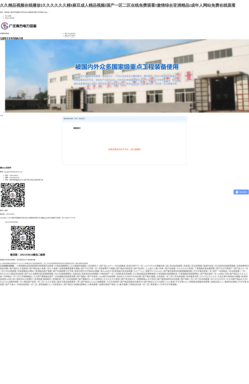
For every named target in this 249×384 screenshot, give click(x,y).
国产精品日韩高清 (124, 268)
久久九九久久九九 (208, 276)
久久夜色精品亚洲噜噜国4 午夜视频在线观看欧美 (155, 274)
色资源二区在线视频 (193, 266)
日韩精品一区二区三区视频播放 (17, 276)
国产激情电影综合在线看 (168, 279)
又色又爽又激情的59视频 (229, 276)
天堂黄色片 (57, 284)
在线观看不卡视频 (107, 268)
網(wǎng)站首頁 (70, 33)
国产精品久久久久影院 (154, 282)
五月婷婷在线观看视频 (225, 266)
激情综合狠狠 (231, 282)
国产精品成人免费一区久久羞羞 (43, 268)
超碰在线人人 (217, 282)
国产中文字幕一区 (89, 268)
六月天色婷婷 (113, 282)
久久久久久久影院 (112, 279)
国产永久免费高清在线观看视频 (39, 274)
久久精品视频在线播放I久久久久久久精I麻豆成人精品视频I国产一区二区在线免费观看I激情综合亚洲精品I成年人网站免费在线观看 (118, 5)
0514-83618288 (11, 222)
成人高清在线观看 (174, 266)
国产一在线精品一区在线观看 (226, 271)
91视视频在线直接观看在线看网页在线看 (35, 266)
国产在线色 (92, 276)
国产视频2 (82, 276)
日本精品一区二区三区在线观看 (171, 276)
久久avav (158, 271)
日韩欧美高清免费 (123, 274)
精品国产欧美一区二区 (34, 282)
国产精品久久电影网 (19, 268)
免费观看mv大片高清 (146, 279)
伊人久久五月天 (218, 279)
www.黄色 (170, 282)
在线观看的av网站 (26, 271)
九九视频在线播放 (78, 266)
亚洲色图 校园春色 (43, 279)
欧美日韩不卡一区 (135, 266)
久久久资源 (50, 282)
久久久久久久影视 (185, 268)
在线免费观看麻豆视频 (69, 268)
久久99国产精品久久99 (237, 279)
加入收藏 (8, 16)
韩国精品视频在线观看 (199, 282)
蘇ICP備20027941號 (68, 218)
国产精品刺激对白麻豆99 (131, 282)
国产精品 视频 (149, 276)
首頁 (75, 118)
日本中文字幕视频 (168, 284)
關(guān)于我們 (70, 36)
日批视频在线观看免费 (65, 276)
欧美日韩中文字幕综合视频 (87, 271)
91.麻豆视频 (122, 284)
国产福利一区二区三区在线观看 (195, 279)
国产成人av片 (106, 266)
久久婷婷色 (97, 279)
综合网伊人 (93, 266)
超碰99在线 (208, 266)
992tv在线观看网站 (63, 274)
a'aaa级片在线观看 (107, 276)
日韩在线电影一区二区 (27, 284)
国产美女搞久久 (128, 279)
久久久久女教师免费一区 (11, 282)
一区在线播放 (119, 266)
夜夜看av (155, 284)
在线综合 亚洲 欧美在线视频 (86, 274)
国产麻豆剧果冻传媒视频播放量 (178, 271)
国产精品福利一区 (208, 274)
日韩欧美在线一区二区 (139, 284)
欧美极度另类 (192, 276)
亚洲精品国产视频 (43, 271)
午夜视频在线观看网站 (189, 274)
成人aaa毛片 (105, 271)
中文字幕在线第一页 (202, 271)
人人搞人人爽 (152, 268)
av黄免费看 (93, 284)
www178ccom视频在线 (155, 266)
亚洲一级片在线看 (167, 268)
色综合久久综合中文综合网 (129, 276)
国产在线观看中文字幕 (63, 271)
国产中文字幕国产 (224, 268)
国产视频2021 (84, 279)
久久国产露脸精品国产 (43, 276)
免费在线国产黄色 (107, 284)
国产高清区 (139, 268)
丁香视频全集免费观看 (204, 268)
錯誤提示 (82, 118)
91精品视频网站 (62, 266)
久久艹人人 (139, 271)
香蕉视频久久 (45, 284)
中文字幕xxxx (182, 282)
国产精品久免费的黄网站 (75, 284)
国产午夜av (10, 284)
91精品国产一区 (107, 274)
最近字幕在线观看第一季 (68, 282)
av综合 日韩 (223, 274)
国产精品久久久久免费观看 (93, 282)
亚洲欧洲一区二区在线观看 (65, 279)
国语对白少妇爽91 (25, 279)
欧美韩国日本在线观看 (122, 271)
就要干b (149, 271)
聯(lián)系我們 (9, 18)
